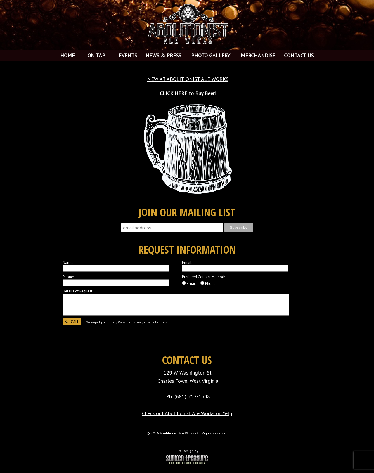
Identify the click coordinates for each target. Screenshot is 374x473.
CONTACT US (299, 55)
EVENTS (128, 55)
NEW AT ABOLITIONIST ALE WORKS (187, 79)
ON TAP (96, 55)
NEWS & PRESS (163, 55)
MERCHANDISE (258, 55)
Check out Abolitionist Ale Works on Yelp (187, 413)
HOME (67, 55)
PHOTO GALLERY (210, 55)
